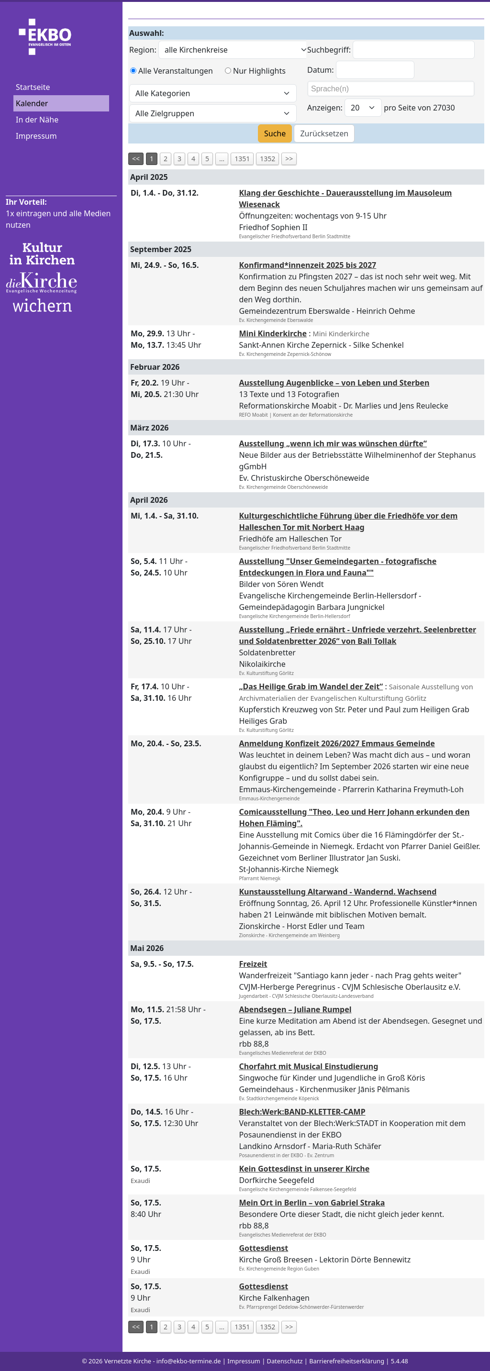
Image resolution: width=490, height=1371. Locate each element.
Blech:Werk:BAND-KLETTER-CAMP (302, 1111)
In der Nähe (37, 119)
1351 (242, 158)
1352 (267, 158)
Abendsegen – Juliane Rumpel (295, 1009)
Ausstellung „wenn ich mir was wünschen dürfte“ (333, 443)
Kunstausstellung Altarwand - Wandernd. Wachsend (337, 891)
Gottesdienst (263, 1248)
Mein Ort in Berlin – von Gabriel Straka (312, 1202)
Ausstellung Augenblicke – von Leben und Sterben (334, 382)
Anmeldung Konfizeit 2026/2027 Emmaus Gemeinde (336, 743)
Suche (275, 133)
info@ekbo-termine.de (188, 1361)
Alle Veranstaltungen (175, 71)
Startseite (33, 87)
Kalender (32, 103)
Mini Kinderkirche (273, 333)
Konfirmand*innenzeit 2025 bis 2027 (307, 265)
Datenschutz (285, 1361)
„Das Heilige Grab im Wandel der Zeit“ (311, 686)
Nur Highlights (259, 71)
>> (289, 158)
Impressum (36, 136)
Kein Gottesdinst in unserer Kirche (304, 1168)
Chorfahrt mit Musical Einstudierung (308, 1066)
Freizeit (253, 964)
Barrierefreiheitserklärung (346, 1361)
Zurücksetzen (324, 133)
